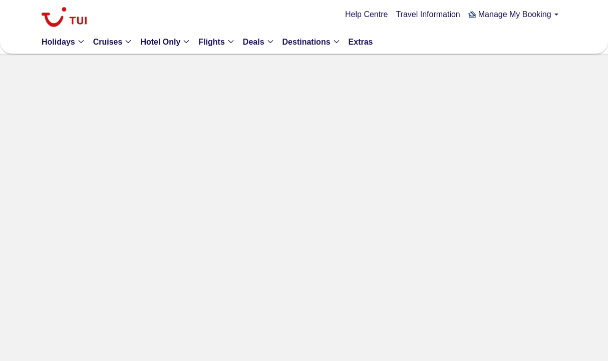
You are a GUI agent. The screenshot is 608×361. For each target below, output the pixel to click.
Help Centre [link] (366, 14)
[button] (513, 14)
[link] (64, 18)
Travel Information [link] (428, 14)
